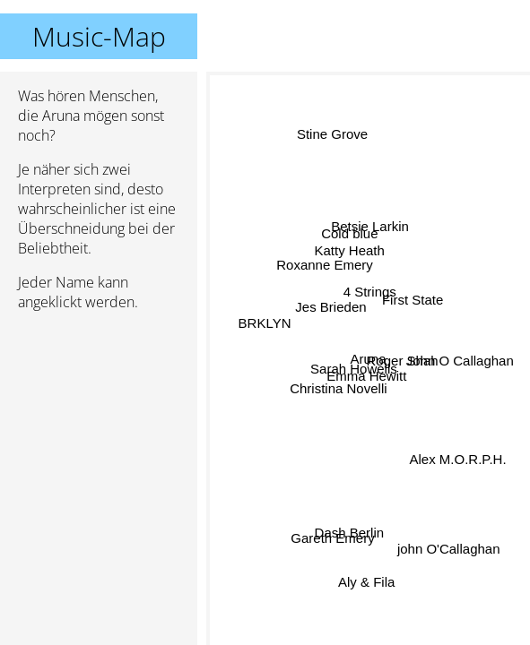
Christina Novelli (339, 389)
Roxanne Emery (325, 264)
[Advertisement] (98, 420)
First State (412, 303)
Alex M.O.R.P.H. (458, 454)
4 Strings (369, 291)
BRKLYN (265, 323)
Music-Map (99, 36)
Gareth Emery (333, 539)
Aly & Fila (361, 577)
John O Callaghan (458, 352)
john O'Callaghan (447, 550)
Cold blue (349, 233)
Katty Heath (351, 250)
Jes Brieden (330, 308)
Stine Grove (332, 134)
